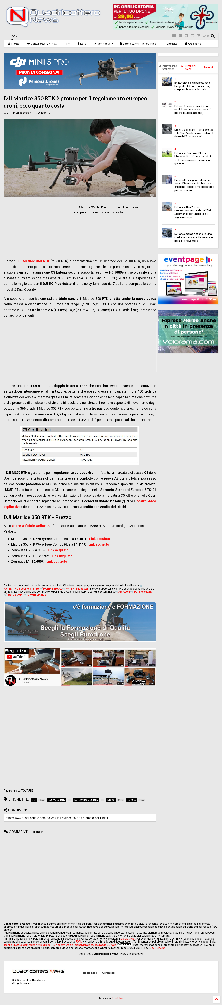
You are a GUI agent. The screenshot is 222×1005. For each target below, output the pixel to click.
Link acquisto (99, 539)
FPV (67, 43)
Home (13, 43)
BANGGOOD (14, 594)
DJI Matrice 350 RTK (33, 261)
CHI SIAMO (158, 947)
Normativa (103, 43)
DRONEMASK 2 (37, 594)
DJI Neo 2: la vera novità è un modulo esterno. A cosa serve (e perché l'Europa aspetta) (193, 109)
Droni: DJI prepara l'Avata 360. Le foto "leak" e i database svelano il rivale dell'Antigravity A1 (193, 133)
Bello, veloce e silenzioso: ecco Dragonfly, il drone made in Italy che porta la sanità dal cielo (192, 86)
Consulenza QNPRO (42, 43)
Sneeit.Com (118, 998)
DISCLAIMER (128, 938)
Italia (82, 43)
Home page (90, 972)
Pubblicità (171, 43)
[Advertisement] (35, 227)
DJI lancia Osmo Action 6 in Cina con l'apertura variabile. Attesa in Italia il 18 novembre (193, 237)
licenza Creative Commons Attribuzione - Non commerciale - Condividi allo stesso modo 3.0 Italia (60, 944)
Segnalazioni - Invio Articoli (138, 43)
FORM (79, 941)
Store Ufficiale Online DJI (32, 526)
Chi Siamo (193, 43)
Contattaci (108, 972)
